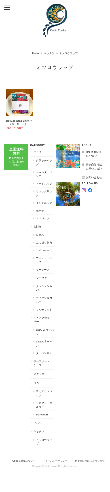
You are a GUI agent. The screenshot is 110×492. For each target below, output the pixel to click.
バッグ (38, 151)
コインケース (44, 250)
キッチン (49, 53)
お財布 (38, 226)
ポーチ (40, 210)
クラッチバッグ (44, 162)
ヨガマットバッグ (44, 393)
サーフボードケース (42, 363)
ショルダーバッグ (44, 174)
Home (35, 53)
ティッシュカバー (44, 299)
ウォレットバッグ (44, 259)
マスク (38, 422)
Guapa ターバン (45, 331)
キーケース (42, 269)
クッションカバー (44, 288)
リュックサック (44, 193)
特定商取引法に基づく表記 (94, 166)
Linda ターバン (44, 343)
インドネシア (44, 202)
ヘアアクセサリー (42, 319)
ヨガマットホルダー (44, 404)
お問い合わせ (94, 177)
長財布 (40, 234)
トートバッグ (44, 183)
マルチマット (44, 309)
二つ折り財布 (44, 242)
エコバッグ (42, 218)
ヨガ (36, 383)
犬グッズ (39, 374)
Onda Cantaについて (93, 153)
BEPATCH (42, 414)
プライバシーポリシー (55, 460)
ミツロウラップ (44, 441)
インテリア (40, 277)
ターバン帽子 (44, 353)
